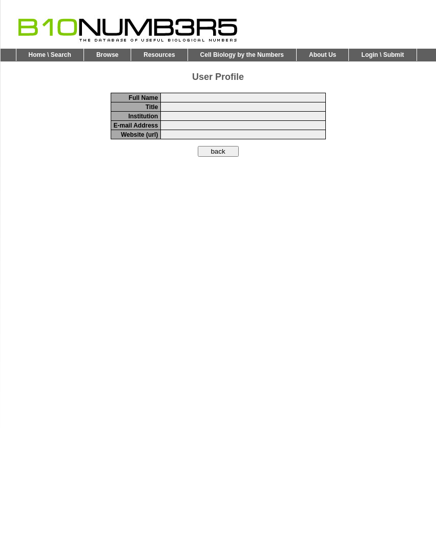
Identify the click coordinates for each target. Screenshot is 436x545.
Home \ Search (50, 54)
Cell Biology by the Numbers (242, 54)
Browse (107, 54)
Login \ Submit (382, 54)
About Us (322, 54)
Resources (159, 54)
